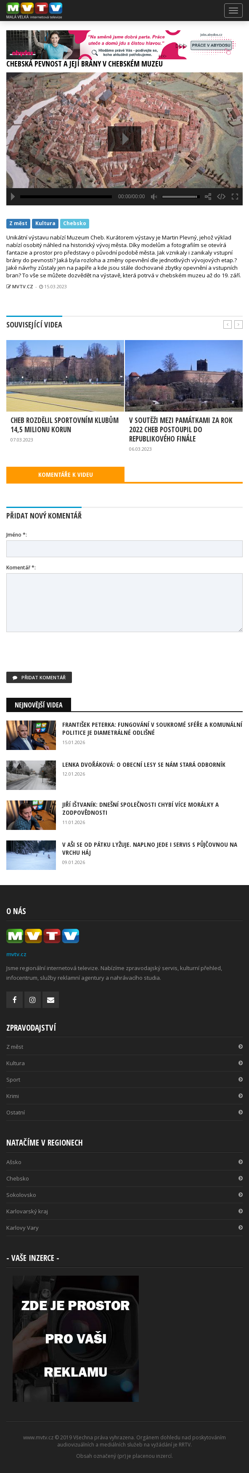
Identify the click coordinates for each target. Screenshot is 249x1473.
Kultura (45, 223)
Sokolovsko (124, 1195)
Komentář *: (21, 567)
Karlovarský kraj (124, 1211)
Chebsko (74, 223)
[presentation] (70, 655)
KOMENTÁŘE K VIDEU (65, 474)
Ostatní (124, 1112)
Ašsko (124, 1162)
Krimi (124, 1096)
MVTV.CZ (19, 286)
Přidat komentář (39, 677)
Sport (124, 1079)
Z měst (18, 223)
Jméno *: (16, 534)
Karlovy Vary (124, 1227)
